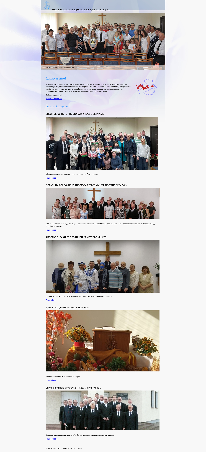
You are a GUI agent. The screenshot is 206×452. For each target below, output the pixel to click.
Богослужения (62, 106)
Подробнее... (52, 178)
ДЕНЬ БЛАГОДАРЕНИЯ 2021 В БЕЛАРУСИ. (68, 307)
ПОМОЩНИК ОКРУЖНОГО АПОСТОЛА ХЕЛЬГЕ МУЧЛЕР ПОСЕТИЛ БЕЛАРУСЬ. (87, 185)
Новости (50, 106)
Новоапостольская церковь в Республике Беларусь (81, 9)
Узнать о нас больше (54, 98)
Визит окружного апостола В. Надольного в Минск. (73, 387)
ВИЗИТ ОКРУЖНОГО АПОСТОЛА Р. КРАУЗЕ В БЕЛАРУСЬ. (75, 113)
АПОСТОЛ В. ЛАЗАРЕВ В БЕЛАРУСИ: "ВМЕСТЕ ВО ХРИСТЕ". (77, 237)
